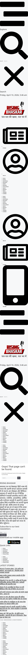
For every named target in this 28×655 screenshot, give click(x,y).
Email (1, 532)
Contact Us (5, 549)
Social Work (5, 181)
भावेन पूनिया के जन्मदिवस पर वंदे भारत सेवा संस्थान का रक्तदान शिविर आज (13, 603)
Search (1, 61)
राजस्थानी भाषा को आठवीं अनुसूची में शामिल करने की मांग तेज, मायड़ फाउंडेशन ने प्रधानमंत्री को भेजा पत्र (13, 608)
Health (4, 183)
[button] (14, 46)
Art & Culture (6, 186)
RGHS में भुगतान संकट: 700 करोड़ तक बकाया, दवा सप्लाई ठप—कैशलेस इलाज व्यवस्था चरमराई (11, 570)
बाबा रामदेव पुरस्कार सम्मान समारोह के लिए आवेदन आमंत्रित (12, 576)
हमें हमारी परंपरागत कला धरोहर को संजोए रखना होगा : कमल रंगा (14, 593)
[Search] (18, 478)
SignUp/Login (6, 552)
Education (5, 182)
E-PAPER (4, 193)
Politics (4, 179)
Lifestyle (4, 192)
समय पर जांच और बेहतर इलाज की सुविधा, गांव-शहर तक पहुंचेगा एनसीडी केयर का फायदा (13, 598)
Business (5, 185)
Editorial (4, 189)
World (4, 190)
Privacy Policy (6, 553)
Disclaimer (5, 551)
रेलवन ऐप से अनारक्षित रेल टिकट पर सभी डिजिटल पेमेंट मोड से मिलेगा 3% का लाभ (12, 588)
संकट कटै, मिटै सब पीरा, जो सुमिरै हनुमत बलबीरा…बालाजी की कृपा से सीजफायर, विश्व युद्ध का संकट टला (13, 615)
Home (4, 178)
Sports (4, 188)
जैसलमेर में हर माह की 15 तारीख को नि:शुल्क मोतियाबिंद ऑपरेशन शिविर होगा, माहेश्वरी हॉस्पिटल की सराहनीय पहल (13, 582)
